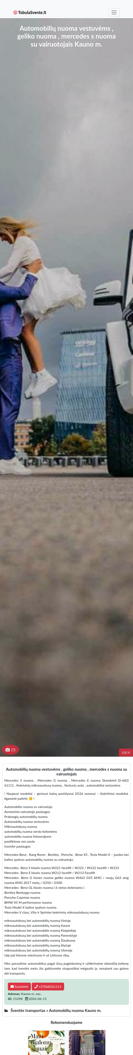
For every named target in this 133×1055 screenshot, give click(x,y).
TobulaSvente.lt (29, 12)
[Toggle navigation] (114, 12)
